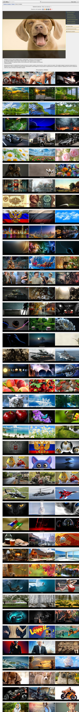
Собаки (13, 4)
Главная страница (7, 4)
